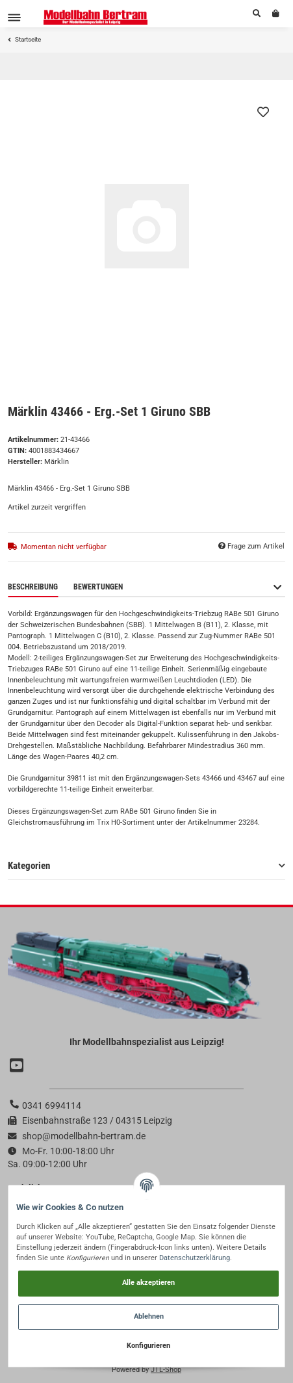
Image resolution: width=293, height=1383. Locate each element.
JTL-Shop (166, 1369)
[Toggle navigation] (14, 17)
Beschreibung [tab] (33, 586)
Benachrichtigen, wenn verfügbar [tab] (201, 586)
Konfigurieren (148, 1345)
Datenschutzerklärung (194, 1258)
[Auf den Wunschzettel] (263, 111)
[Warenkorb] (275, 13)
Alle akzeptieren (148, 1282)
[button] (256, 13)
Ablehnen (149, 1316)
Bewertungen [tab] (98, 586)
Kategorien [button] (29, 866)
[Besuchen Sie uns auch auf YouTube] (18, 1065)
